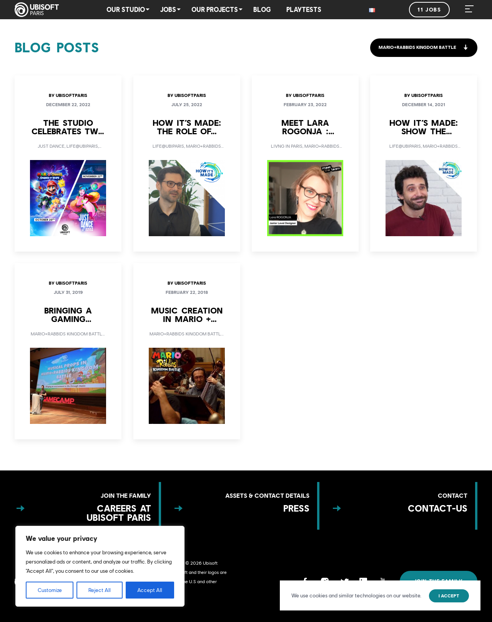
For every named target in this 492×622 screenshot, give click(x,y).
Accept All (149, 590)
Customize (50, 590)
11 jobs (429, 10)
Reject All (99, 590)
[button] (423, 47)
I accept (449, 596)
